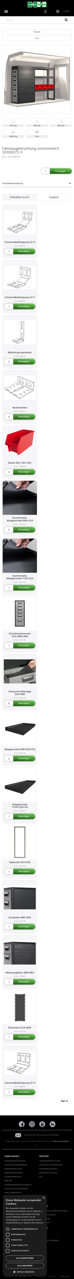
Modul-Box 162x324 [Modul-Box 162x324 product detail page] (19, 462)
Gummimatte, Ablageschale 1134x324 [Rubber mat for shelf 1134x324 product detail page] (19, 577)
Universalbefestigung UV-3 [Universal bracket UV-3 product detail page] (20, 242)
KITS (40, 1177)
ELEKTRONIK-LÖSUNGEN (13, 1173)
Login (67, 11)
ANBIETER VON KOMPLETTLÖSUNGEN (53, 1211)
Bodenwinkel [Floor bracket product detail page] (20, 407)
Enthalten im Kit (19, 197)
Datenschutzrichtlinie (60, 1141)
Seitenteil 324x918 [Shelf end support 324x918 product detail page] (19, 862)
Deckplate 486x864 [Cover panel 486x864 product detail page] (20, 917)
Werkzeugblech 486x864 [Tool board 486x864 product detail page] (20, 972)
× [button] (43, 1198)
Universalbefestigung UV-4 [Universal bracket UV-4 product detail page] (20, 1082)
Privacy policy (65, 1276)
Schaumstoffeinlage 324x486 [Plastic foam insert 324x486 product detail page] (19, 693)
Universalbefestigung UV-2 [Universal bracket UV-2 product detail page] (20, 297)
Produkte (37, 32)
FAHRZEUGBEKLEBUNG (12, 1193)
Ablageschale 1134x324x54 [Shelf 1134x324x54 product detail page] (20, 806)
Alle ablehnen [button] (24, 1265)
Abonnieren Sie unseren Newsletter (37, 1134)
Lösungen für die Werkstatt (16, 1189)
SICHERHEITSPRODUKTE (13, 1177)
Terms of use (40, 1276)
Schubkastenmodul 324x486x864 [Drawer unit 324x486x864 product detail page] (20, 635)
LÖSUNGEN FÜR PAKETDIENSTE (15, 1165)
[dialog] (25, 1235)
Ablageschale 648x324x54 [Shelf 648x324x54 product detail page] (19, 749)
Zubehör (54, 197)
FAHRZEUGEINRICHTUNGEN (15, 1161)
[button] (25, 1271)
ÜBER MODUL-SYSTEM (47, 1215)
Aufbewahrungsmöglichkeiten (18, 1185)
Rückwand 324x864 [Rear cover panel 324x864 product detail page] (19, 1027)
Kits (37, 38)
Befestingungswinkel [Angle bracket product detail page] (20, 352)
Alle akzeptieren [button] (25, 1258)
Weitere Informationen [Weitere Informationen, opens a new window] (33, 1222)
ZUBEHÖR (8, 1181)
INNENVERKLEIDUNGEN (13, 1169)
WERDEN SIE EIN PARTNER (49, 1240)
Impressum (52, 1276)
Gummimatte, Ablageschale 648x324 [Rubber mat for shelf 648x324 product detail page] (20, 519)
